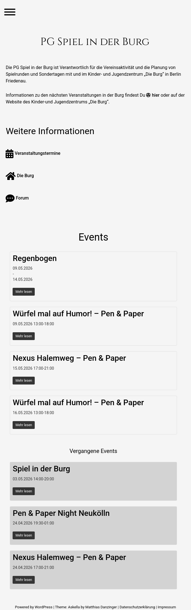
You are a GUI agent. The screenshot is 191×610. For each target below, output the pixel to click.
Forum (17, 198)
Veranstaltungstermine (33, 153)
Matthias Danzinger (101, 607)
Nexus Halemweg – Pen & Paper (69, 358)
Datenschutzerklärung (137, 607)
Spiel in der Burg (41, 468)
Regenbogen (35, 258)
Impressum (167, 607)
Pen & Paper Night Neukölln (61, 513)
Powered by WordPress (34, 607)
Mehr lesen (23, 292)
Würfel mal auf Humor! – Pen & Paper (78, 313)
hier (155, 95)
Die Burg (20, 175)
